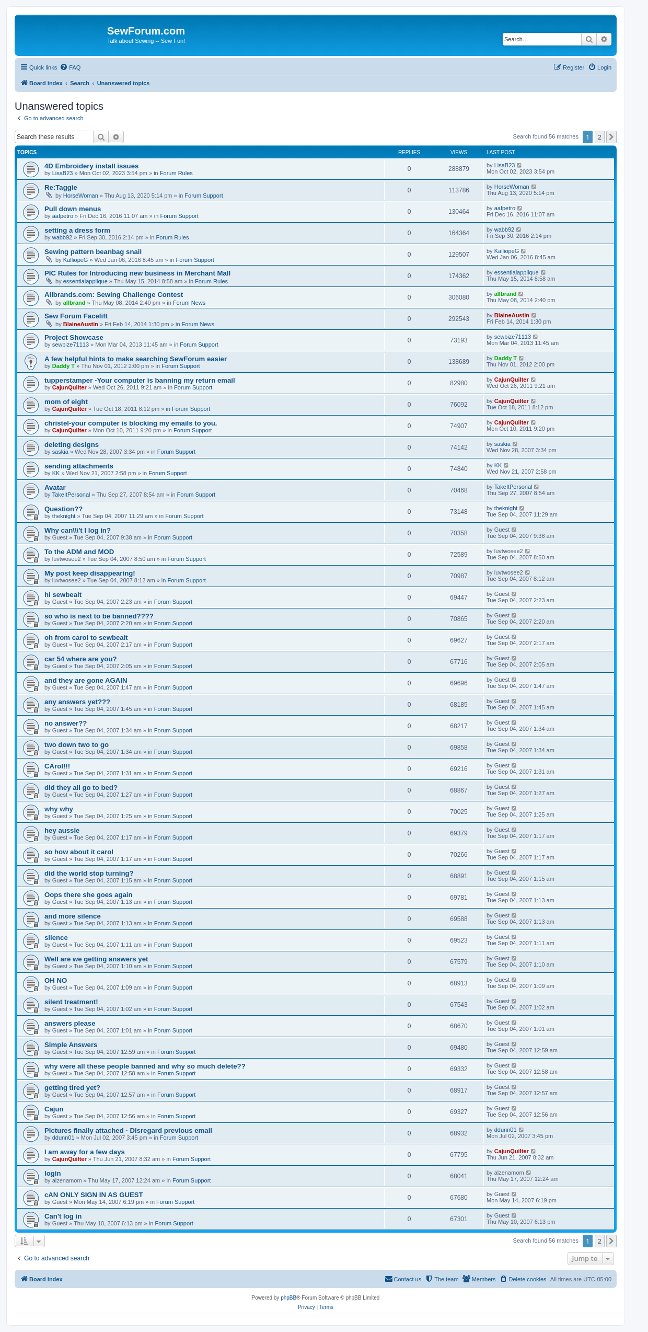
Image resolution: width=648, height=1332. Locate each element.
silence (56, 937)
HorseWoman (80, 195)
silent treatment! (71, 1002)
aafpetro (62, 216)
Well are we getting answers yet (96, 959)
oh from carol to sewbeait (86, 637)
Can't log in (63, 1216)
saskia (60, 452)
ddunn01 (63, 1137)
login (52, 1173)
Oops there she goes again (88, 895)
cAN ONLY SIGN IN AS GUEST (93, 1195)
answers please (70, 1023)
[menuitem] (70, 67)
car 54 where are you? (80, 659)
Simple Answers (70, 1045)
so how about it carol (78, 852)
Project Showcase (73, 337)
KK (56, 473)
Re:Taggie (60, 187)
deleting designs (71, 445)
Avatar (55, 487)
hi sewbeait (63, 595)
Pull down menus (72, 209)
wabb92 (62, 237)
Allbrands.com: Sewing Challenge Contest (113, 294)
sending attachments (78, 466)
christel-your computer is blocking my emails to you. (130, 423)
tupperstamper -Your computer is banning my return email (139, 380)
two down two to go (76, 745)
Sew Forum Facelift (76, 316)
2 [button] (599, 137)
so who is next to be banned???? (99, 616)
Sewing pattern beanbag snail (93, 252)
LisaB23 (62, 173)
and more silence (72, 916)
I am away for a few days (84, 1152)
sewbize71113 (70, 344)
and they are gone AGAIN (86, 680)
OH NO (55, 980)
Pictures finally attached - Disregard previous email (128, 1130)
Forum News (189, 303)
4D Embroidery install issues (91, 166)
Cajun (54, 1109)
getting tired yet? (72, 1088)
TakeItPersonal (71, 494)
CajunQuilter (69, 387)
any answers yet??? (77, 702)
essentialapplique (85, 281)
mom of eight (66, 402)
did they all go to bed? (81, 787)
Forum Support (203, 195)
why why (58, 809)
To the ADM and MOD (79, 552)
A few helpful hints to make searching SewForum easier (135, 359)
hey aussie (61, 830)
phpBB (288, 1298)
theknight (64, 516)
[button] (611, 137)
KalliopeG (75, 260)
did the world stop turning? (89, 873)
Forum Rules (176, 173)
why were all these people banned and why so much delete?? (145, 1066)
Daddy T (63, 366)
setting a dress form (77, 230)
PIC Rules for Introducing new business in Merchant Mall (137, 273)
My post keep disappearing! (89, 573)
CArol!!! (57, 766)
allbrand (74, 303)
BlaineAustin (80, 324)
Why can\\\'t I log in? (77, 530)
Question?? (63, 509)
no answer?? (65, 723)
